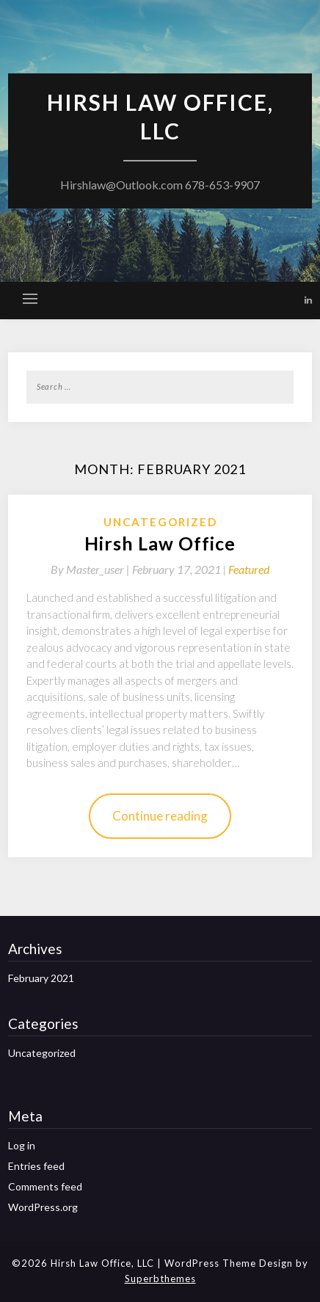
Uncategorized (160, 521)
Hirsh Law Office (160, 543)
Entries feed (36, 1166)
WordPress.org (43, 1207)
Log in (21, 1145)
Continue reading (160, 815)
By (91, 569)
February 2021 (41, 978)
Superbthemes (160, 1278)
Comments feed (45, 1186)
